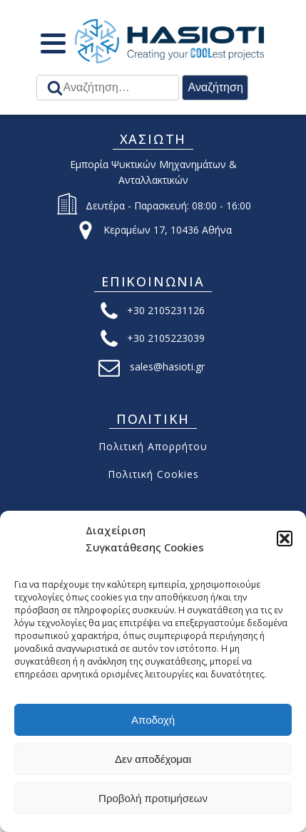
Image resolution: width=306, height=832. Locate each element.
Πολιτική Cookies (153, 474)
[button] (284, 538)
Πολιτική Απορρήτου (153, 446)
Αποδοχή (153, 720)
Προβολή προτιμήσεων (153, 798)
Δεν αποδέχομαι (153, 759)
